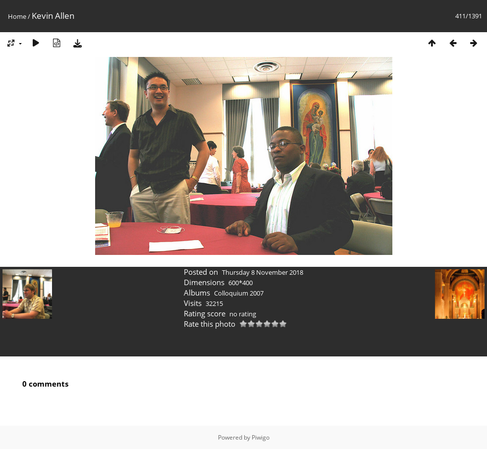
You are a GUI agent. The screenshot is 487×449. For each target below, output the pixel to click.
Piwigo (261, 437)
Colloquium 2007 (239, 293)
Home (17, 16)
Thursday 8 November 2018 (262, 272)
